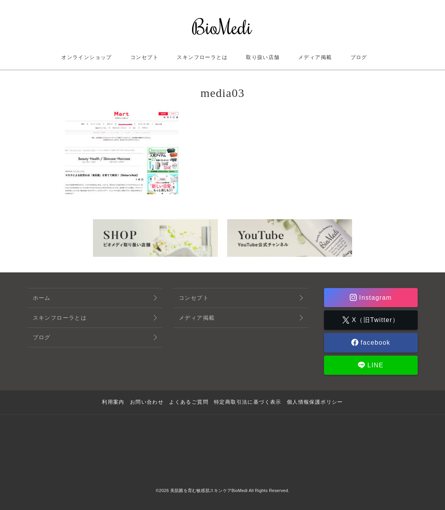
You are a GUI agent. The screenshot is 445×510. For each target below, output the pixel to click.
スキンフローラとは (202, 57)
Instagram (374, 297)
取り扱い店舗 (262, 57)
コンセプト (144, 57)
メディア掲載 (315, 57)
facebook (374, 342)
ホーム (42, 298)
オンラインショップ (86, 57)
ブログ (359, 57)
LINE (374, 365)
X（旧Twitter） (374, 320)
